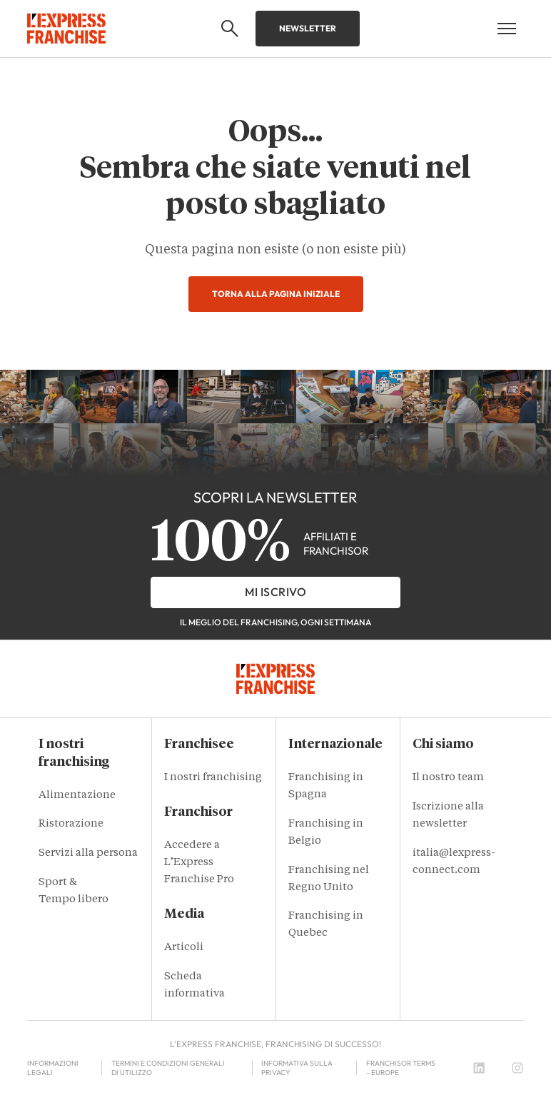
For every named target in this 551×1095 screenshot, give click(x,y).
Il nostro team (448, 777)
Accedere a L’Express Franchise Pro (199, 862)
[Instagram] (517, 1067)
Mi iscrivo (275, 592)
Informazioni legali (53, 1068)
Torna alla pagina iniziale (276, 293)
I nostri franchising (213, 777)
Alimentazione (77, 795)
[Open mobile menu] (507, 28)
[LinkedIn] (478, 1067)
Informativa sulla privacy (297, 1068)
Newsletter (307, 28)
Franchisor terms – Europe (400, 1068)
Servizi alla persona (88, 853)
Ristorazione (71, 824)
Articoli (183, 947)
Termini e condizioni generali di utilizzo (168, 1068)
